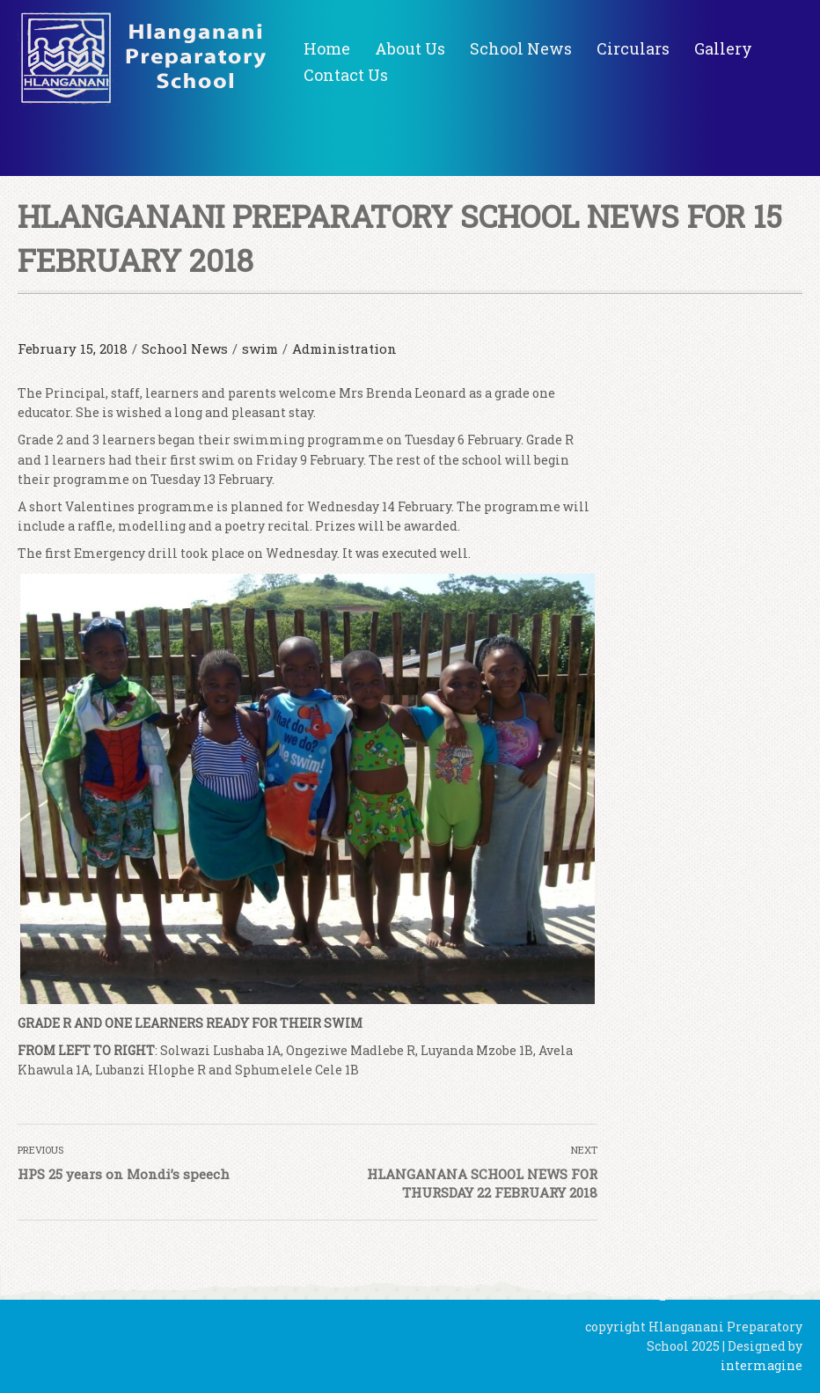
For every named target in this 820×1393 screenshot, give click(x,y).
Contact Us (346, 74)
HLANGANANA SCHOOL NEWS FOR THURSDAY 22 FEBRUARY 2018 (482, 1183)
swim (260, 348)
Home (327, 48)
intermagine (761, 1365)
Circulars (633, 48)
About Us (410, 48)
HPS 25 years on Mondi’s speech (124, 1174)
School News (521, 48)
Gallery (723, 48)
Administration (344, 348)
